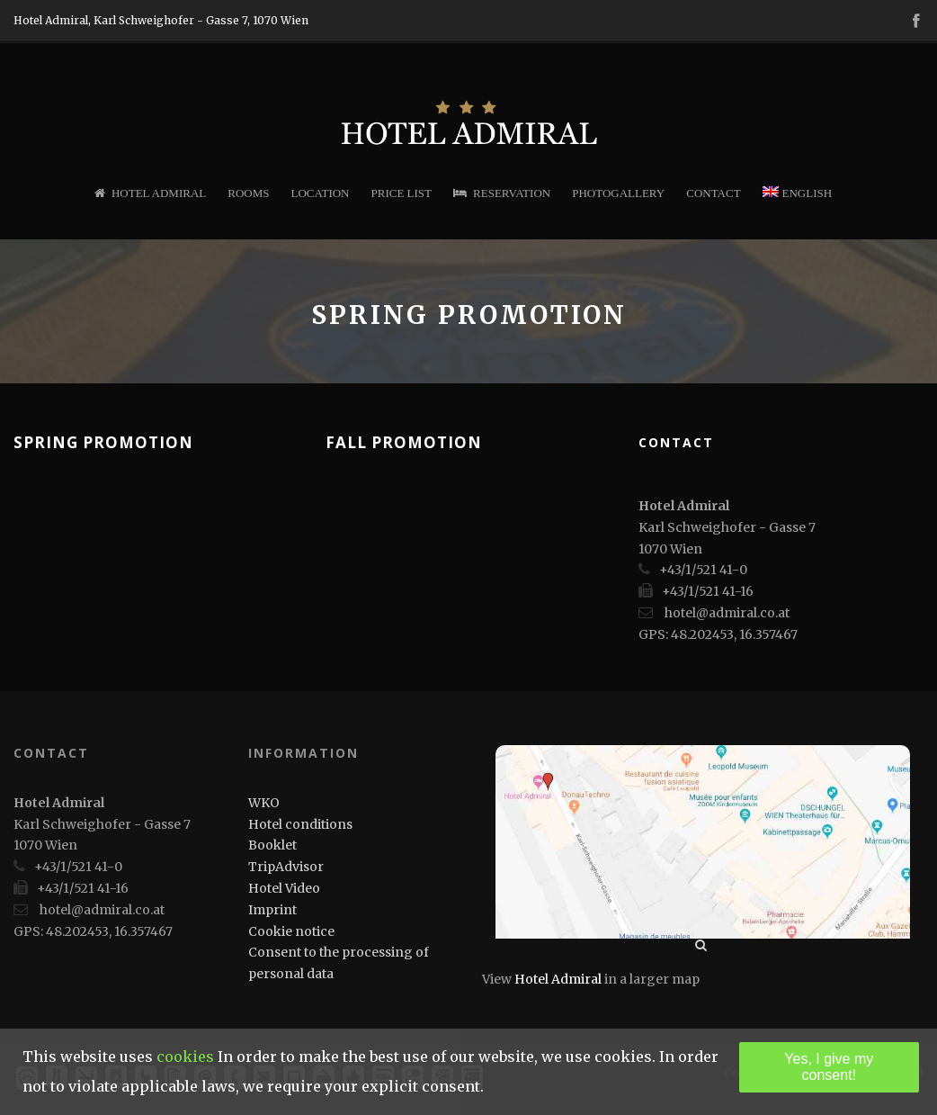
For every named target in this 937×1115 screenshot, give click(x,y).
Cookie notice (291, 931)
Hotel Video (284, 888)
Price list (402, 193)
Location (320, 193)
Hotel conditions (300, 824)
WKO (264, 803)
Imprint (272, 910)
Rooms (248, 193)
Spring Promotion (103, 442)
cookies (185, 1057)
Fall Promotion (404, 442)
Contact (713, 193)
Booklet (272, 845)
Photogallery (618, 193)
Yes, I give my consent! (828, 1067)
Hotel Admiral (150, 193)
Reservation (501, 193)
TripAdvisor (286, 867)
